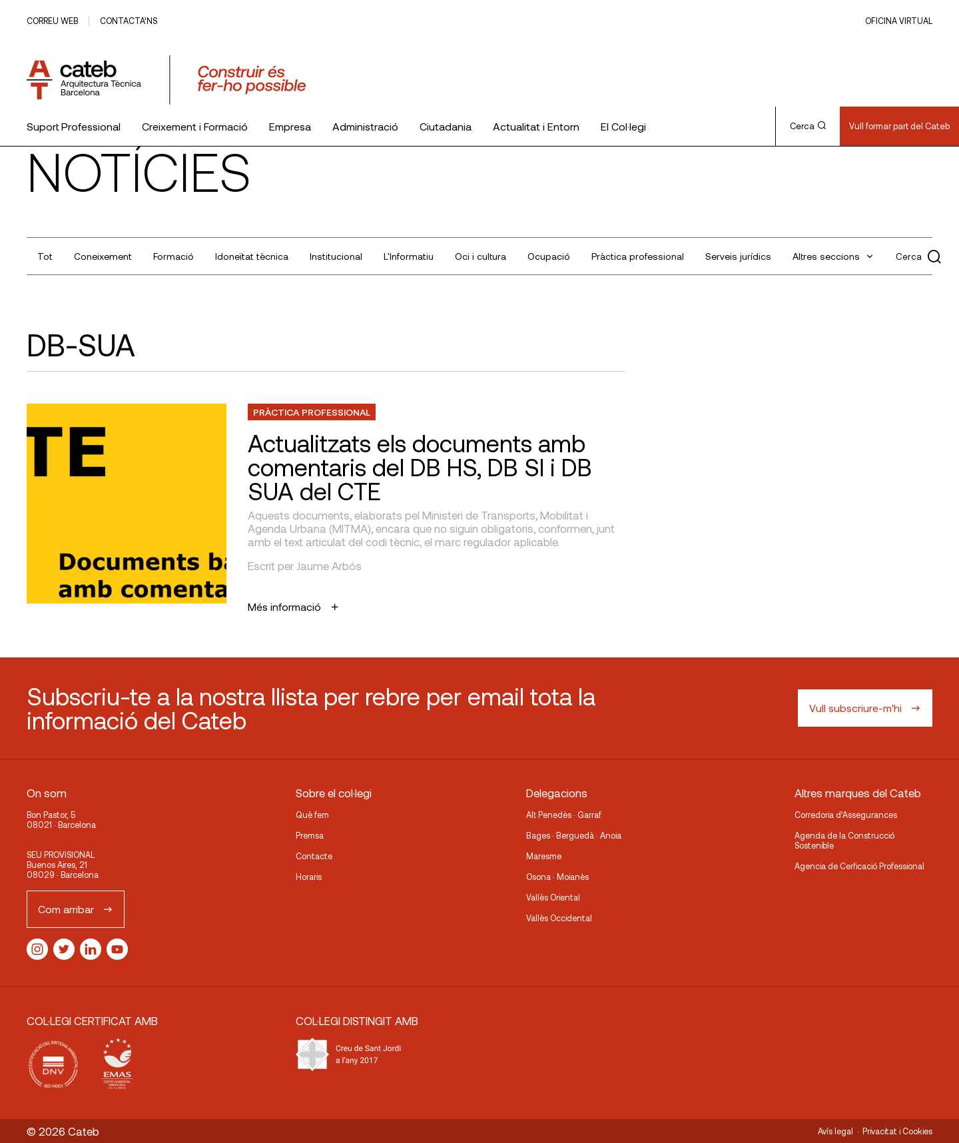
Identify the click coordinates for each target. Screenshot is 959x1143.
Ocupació (548, 256)
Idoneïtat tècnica (251, 256)
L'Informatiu (409, 256)
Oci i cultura (480, 256)
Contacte (314, 856)
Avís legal (835, 1131)
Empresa (290, 126)
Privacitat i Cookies (897, 1131)
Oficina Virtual (898, 20)
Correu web (52, 20)
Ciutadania (446, 126)
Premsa (310, 835)
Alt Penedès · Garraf (563, 814)
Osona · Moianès (557, 876)
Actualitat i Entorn (536, 126)
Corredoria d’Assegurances (846, 814)
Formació (173, 256)
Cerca (808, 126)
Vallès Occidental (559, 918)
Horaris (309, 876)
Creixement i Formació (195, 126)
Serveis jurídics (738, 256)
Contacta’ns (128, 20)
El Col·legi (623, 126)
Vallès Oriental (553, 897)
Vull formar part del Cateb (899, 126)
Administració (365, 126)
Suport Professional (74, 126)
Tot (45, 256)
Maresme (543, 856)
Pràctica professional (637, 256)
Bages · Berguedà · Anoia (573, 835)
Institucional (336, 256)
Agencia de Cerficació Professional (859, 866)
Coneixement (103, 256)
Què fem (312, 814)
